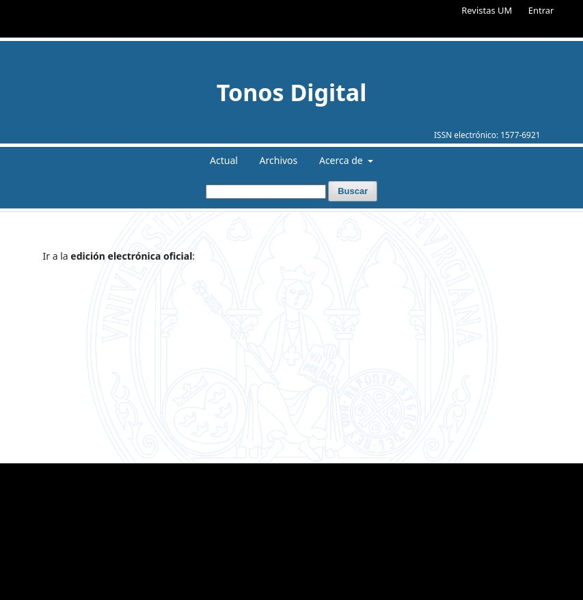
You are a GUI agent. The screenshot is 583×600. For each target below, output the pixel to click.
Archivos (279, 160)
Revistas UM (486, 10)
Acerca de (342, 160)
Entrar (541, 10)
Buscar (353, 191)
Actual (224, 160)
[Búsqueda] (266, 192)
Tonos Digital (292, 92)
